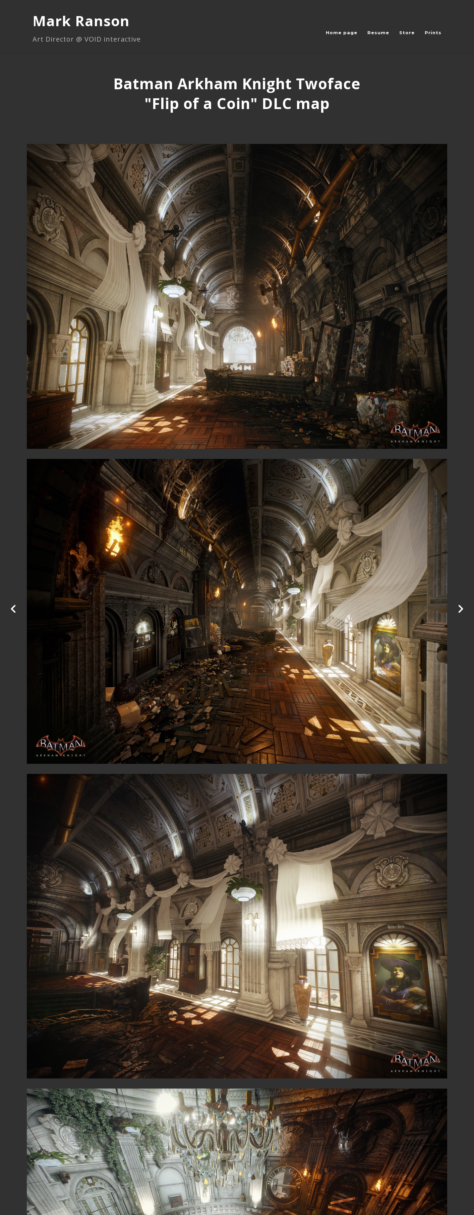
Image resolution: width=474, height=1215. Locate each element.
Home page (341, 32)
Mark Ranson (81, 20)
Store (407, 32)
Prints (433, 32)
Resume (378, 32)
